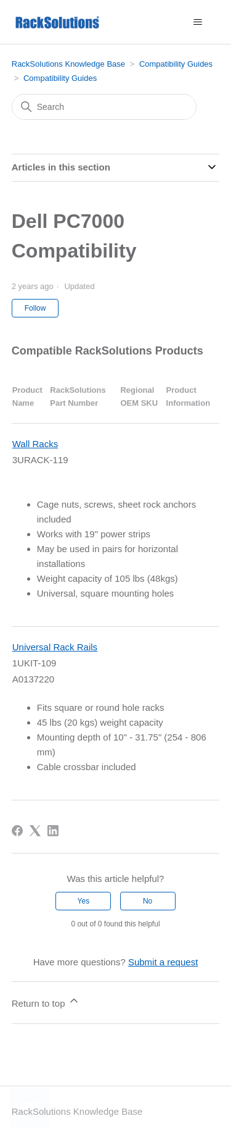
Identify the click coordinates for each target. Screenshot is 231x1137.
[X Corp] (35, 830)
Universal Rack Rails (54, 647)
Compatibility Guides (176, 64)
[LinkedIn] (53, 830)
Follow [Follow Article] (35, 308)
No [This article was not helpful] (147, 901)
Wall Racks (35, 443)
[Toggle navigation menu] (197, 22)
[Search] (104, 106)
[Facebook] (17, 830)
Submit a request (163, 962)
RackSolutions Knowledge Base (68, 64)
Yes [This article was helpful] (84, 901)
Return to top (46, 1001)
